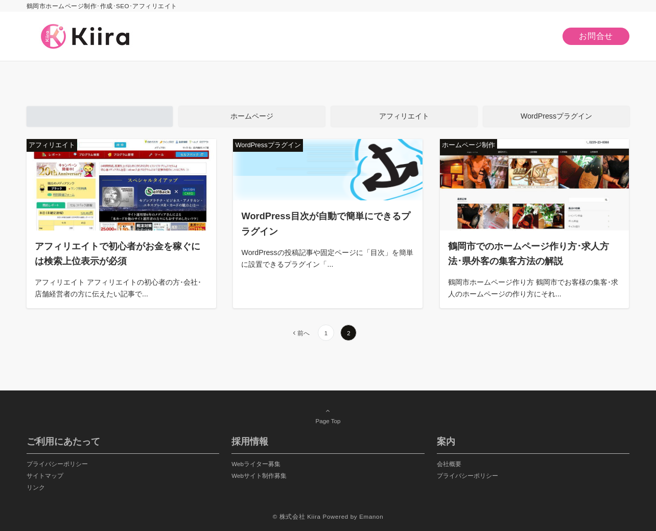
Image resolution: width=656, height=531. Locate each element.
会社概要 (449, 463)
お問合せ (596, 36)
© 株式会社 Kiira (297, 516)
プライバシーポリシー (57, 463)
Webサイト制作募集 (259, 475)
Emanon (371, 516)
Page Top (328, 415)
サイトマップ (45, 475)
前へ (303, 333)
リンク (36, 487)
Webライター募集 (255, 463)
